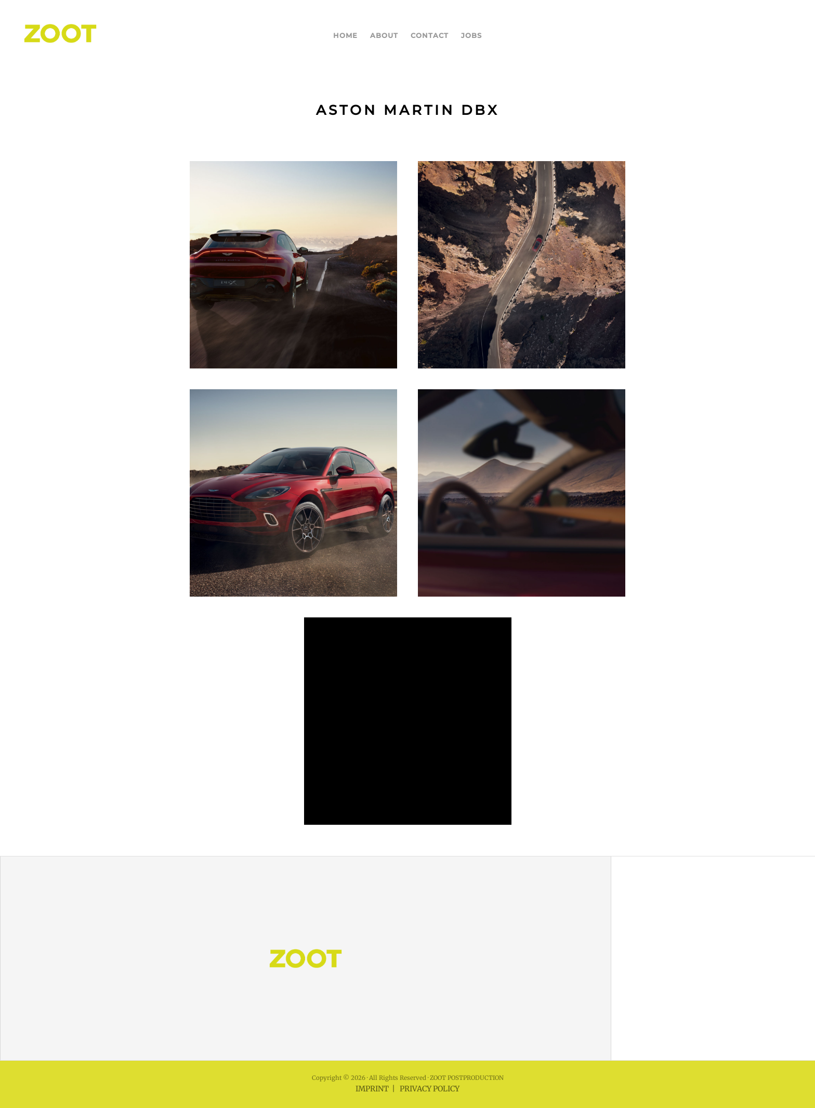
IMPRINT (372, 1088)
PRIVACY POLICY (429, 1088)
